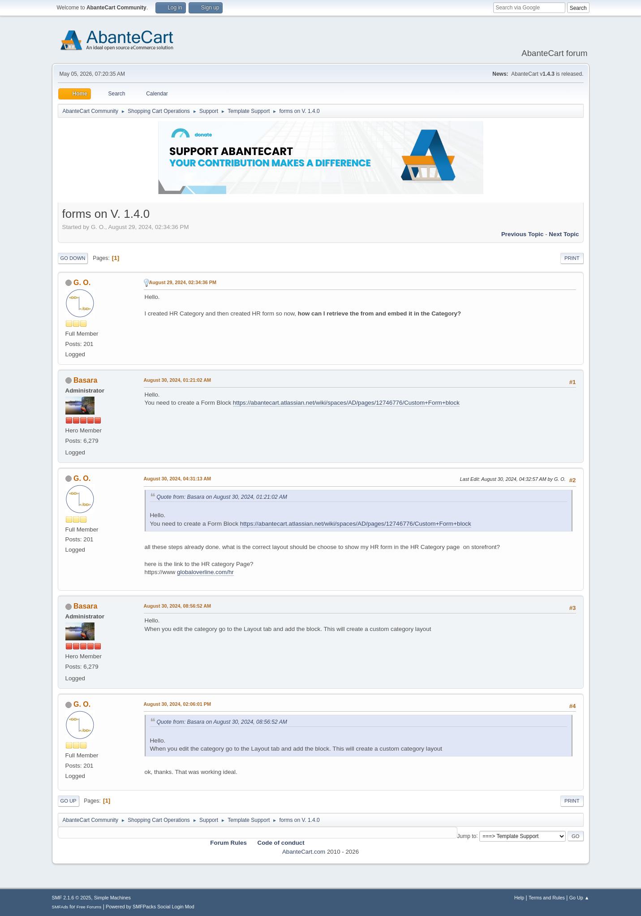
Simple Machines (112, 897)
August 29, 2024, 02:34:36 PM (182, 282)
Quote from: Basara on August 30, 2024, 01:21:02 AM (222, 497)
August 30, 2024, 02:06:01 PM (177, 704)
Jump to (467, 836)
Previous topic (522, 234)
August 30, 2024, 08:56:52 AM (177, 606)
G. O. (81, 282)
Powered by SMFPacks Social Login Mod (150, 906)
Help (519, 897)
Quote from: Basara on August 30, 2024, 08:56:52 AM (222, 722)
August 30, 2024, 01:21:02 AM (177, 380)
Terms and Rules (547, 897)
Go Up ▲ (579, 897)
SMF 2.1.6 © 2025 (71, 897)
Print (572, 258)
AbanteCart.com (303, 851)
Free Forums (89, 906)
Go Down (73, 258)
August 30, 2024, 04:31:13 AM (177, 478)
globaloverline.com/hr (205, 572)
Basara (85, 380)
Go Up (68, 801)
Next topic (564, 234)
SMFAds (60, 906)
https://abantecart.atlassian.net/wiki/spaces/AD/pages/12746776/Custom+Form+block (346, 402)
